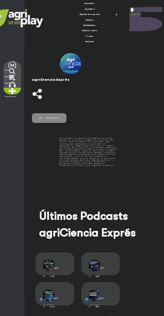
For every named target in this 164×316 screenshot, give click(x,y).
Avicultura (90, 20)
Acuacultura (89, 3)
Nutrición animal (89, 30)
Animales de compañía (90, 14)
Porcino (90, 36)
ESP (116, 15)
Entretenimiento (90, 25)
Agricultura (90, 9)
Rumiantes (89, 41)
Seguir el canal (49, 118)
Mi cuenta (135, 14)
